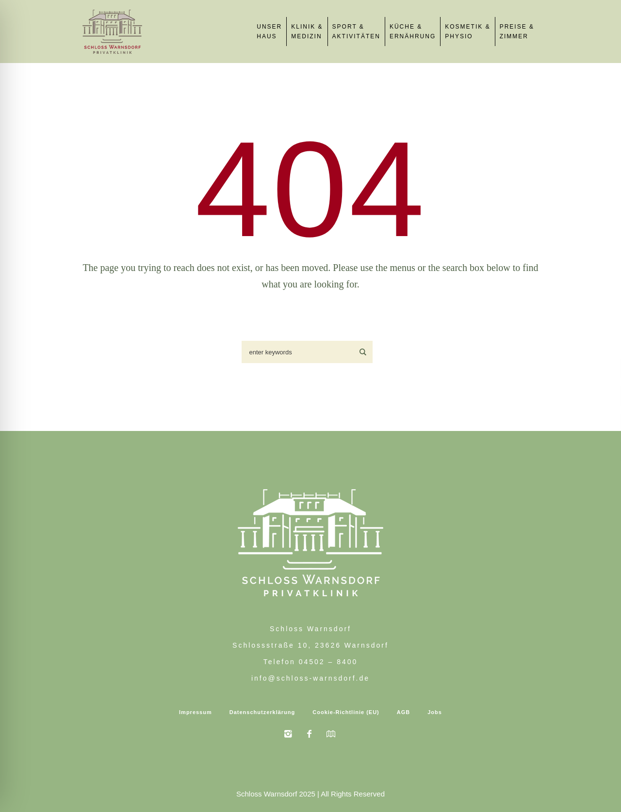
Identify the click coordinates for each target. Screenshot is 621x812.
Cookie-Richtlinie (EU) (345, 712)
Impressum (195, 712)
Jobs (434, 712)
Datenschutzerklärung (262, 712)
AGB (403, 712)
